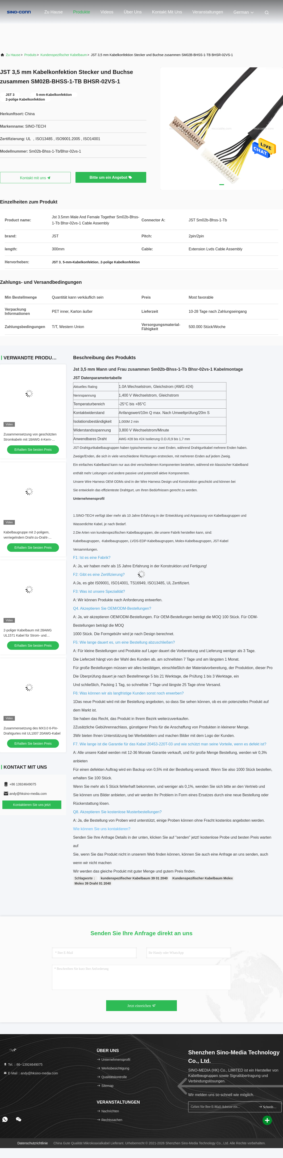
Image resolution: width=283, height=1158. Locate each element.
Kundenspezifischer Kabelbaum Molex (202, 878)
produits (30, 55)
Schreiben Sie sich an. (268, 1107)
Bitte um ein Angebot (111, 177)
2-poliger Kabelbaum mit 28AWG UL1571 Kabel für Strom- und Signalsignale (28, 635)
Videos (106, 12)
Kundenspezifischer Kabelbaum (63, 55)
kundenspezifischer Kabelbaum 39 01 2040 (134, 878)
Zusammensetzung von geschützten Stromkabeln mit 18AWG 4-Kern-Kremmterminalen (30, 439)
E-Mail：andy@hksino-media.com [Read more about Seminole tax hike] (30, 1073)
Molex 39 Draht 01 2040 (93, 883)
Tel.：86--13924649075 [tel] (22, 1064)
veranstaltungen (207, 12)
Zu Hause (53, 12)
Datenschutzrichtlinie (32, 1143)
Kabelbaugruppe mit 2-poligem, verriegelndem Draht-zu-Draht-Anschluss (27, 537)
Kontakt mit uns (167, 12)
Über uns (133, 12)
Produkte (81, 12)
